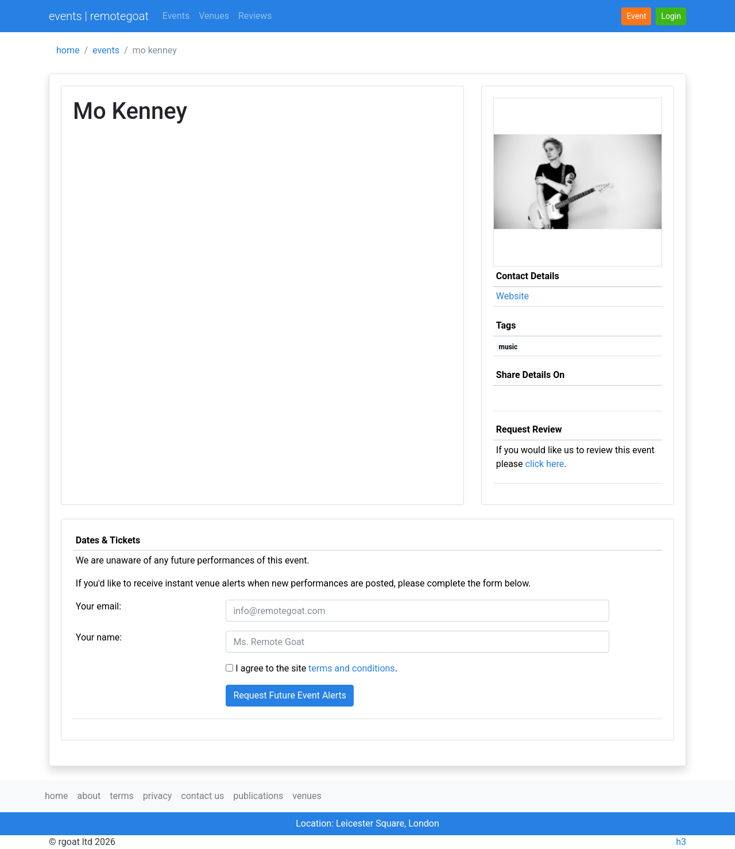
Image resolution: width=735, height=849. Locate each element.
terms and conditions (351, 668)
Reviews (255, 15)
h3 (681, 841)
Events (176, 15)
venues (307, 795)
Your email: (98, 606)
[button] (671, 16)
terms (121, 795)
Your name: (99, 637)
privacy (157, 795)
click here (544, 463)
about (88, 795)
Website (512, 296)
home (67, 50)
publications (258, 795)
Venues (214, 15)
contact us (202, 795)
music (508, 347)
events (105, 50)
